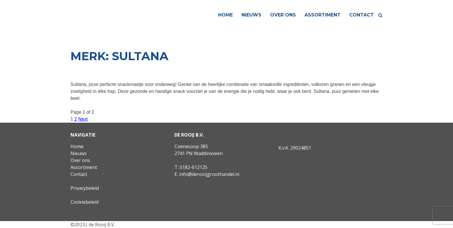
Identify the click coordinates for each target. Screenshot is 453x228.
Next (83, 119)
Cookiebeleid (84, 202)
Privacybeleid (84, 188)
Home (225, 15)
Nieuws (251, 15)
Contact (361, 15)
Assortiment (323, 15)
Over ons (283, 15)
